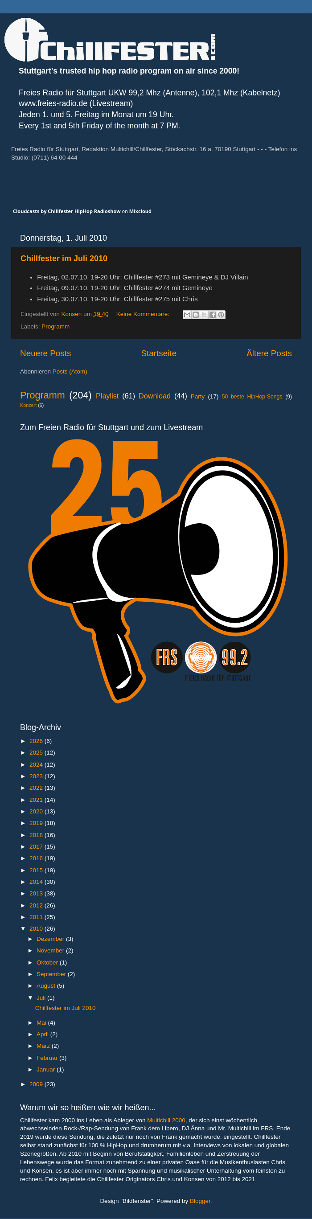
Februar (48, 1058)
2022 (37, 787)
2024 (37, 764)
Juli (42, 997)
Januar (47, 1069)
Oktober (48, 962)
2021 (37, 799)
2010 (37, 928)
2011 (37, 917)
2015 (37, 870)
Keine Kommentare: (143, 314)
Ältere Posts (269, 353)
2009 (37, 1084)
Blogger (200, 1201)
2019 (37, 823)
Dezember (51, 939)
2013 (37, 893)
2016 (37, 858)
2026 (37, 741)
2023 (37, 776)
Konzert (28, 405)
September (52, 974)
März (44, 1046)
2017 (37, 846)
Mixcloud (140, 211)
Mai (42, 1022)
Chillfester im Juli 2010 (64, 258)
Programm (55, 326)
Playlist (107, 396)
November (51, 950)
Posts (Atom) (70, 371)
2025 (37, 752)
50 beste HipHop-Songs (252, 397)
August (47, 985)
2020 (37, 811)
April (43, 1034)
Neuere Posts (45, 353)
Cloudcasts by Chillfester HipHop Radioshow (67, 211)
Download (155, 396)
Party (198, 396)
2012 (37, 905)
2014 (37, 881)
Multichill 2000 (166, 1120)
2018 (37, 835)
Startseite (159, 353)
